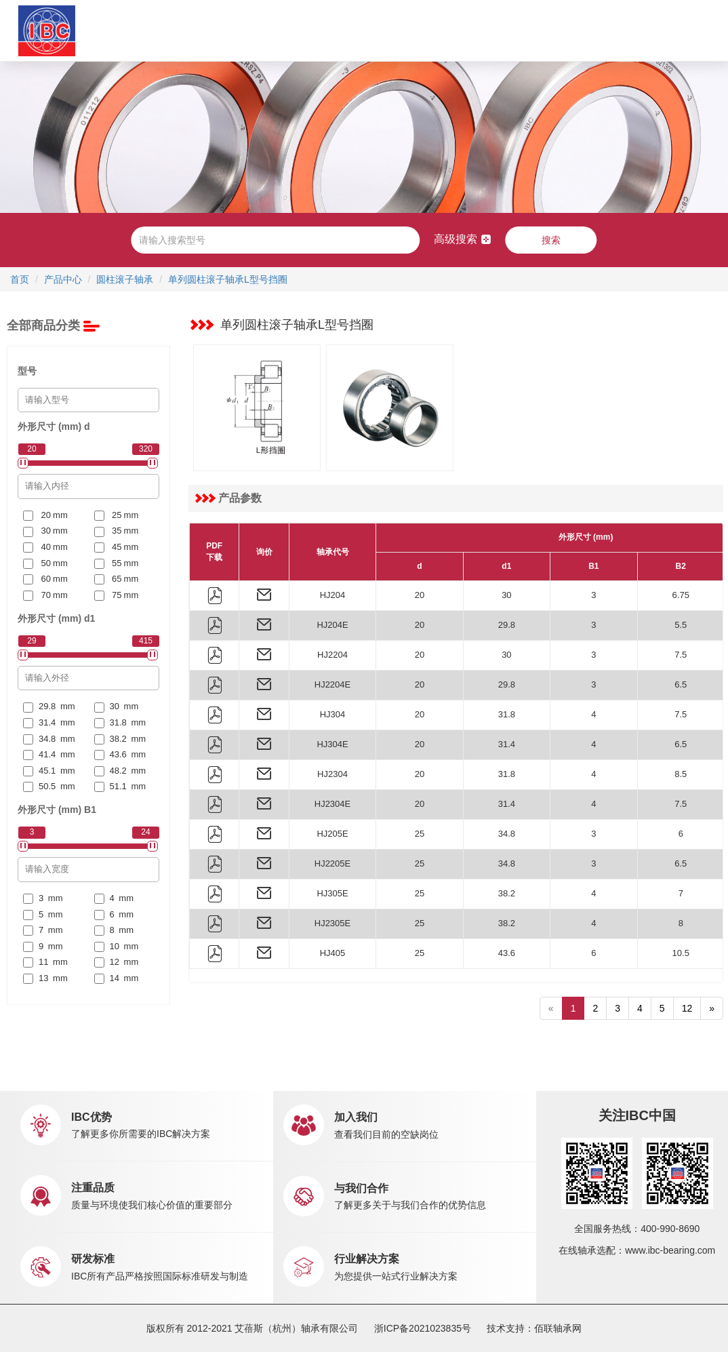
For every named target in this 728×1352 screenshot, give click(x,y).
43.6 (506, 953)
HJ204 (333, 595)
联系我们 (487, 30)
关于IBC (161, 30)
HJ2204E (332, 684)
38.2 (506, 893)
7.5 (680, 655)
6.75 (680, 595)
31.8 (506, 714)
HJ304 (333, 714)
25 (419, 834)
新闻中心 (392, 30)
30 (506, 595)
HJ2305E (332, 923)
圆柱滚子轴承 (124, 279)
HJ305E (332, 893)
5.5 (680, 625)
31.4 (506, 744)
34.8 (506, 834)
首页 (122, 30)
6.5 (680, 684)
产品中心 (224, 30)
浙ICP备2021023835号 (422, 1328)
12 (687, 1008)
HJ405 (333, 953)
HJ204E (332, 625)
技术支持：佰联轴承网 (534, 1328)
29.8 (506, 625)
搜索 (551, 240)
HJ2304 (332, 774)
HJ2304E (332, 804)
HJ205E (332, 834)
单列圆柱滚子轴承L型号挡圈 (227, 279)
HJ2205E (332, 863)
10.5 (680, 953)
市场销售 (327, 30)
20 (419, 595)
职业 (447, 30)
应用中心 (276, 30)
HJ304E (332, 744)
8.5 (680, 774)
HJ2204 (332, 655)
